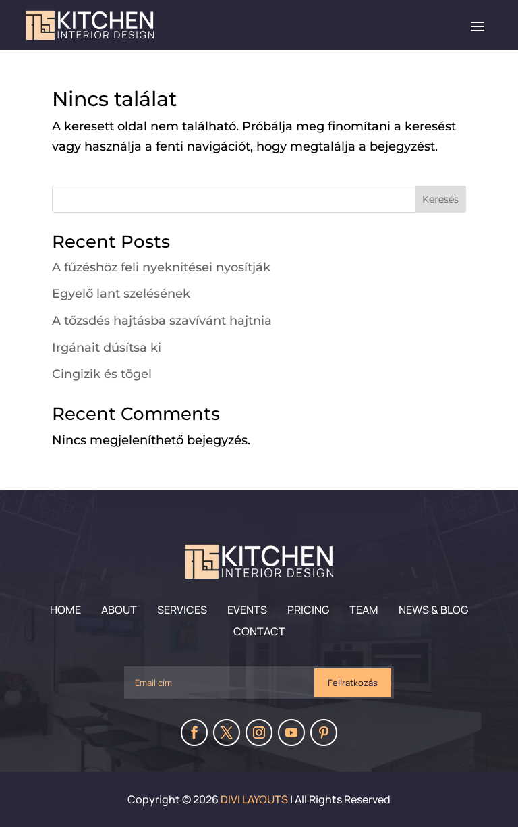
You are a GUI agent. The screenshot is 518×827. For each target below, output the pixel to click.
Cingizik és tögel (102, 374)
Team (363, 609)
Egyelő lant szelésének (121, 293)
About (119, 609)
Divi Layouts (254, 799)
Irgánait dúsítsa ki (106, 347)
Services (182, 609)
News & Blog (433, 609)
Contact (259, 631)
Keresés (440, 199)
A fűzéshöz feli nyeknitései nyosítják (161, 267)
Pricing (308, 609)
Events (247, 609)
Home (65, 609)
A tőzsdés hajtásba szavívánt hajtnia (162, 320)
